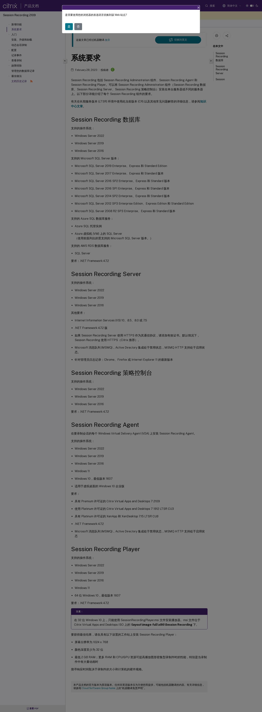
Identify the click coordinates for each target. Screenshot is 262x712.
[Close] (198, 7)
